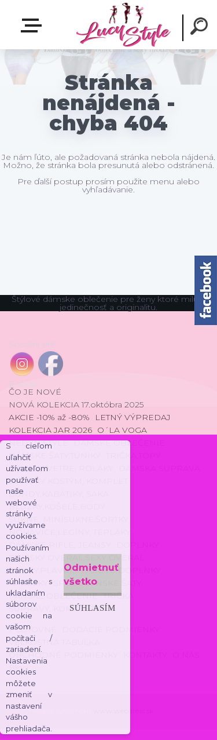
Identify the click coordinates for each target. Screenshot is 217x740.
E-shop (33, 25)
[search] (200, 27)
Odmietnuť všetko (91, 574)
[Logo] (123, 24)
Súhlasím (92, 607)
